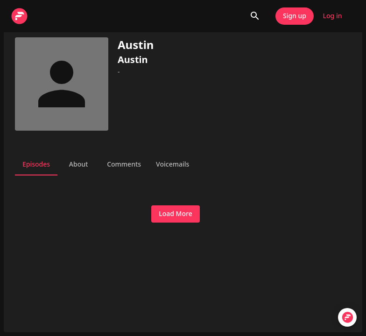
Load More (175, 214)
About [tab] (78, 164)
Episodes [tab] (36, 164)
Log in (332, 16)
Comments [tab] (123, 164)
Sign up (294, 16)
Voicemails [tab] (172, 164)
